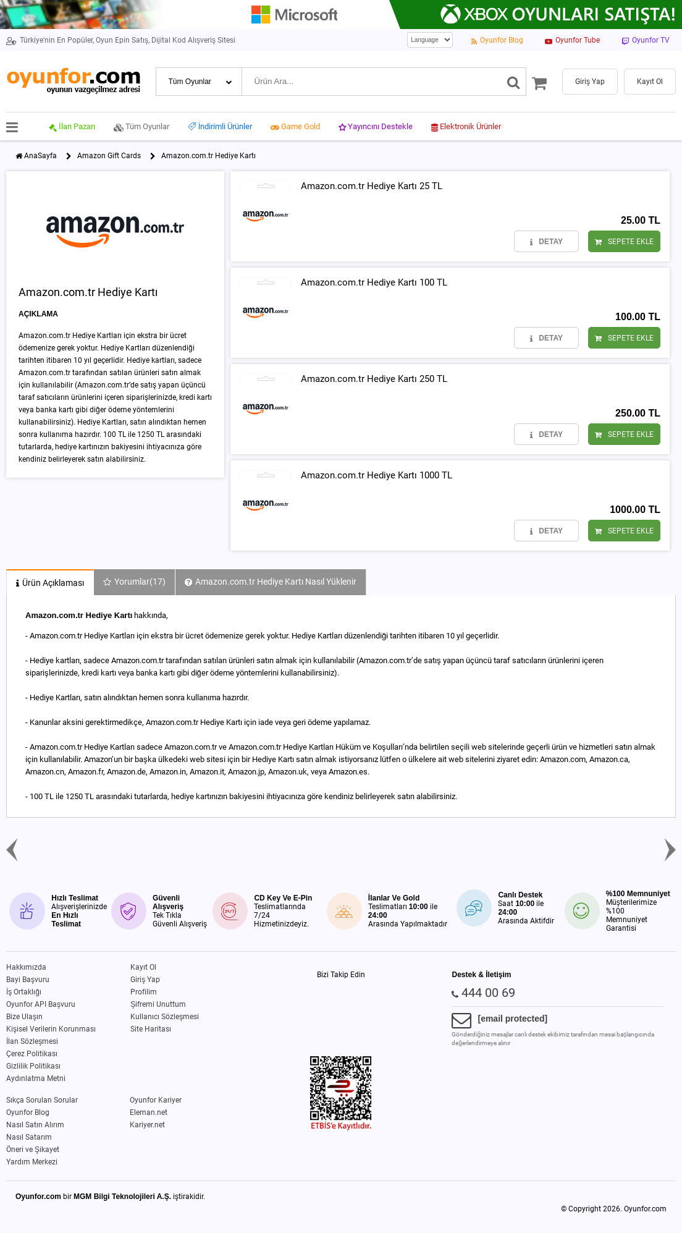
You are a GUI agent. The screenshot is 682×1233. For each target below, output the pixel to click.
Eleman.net (148, 1112)
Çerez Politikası (31, 1053)
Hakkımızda (26, 967)
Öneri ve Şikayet (32, 1149)
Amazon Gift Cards (109, 155)
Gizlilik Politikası (33, 1066)
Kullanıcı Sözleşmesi (164, 1016)
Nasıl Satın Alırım (35, 1125)
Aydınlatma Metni (35, 1078)
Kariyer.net (147, 1125)
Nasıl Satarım (29, 1137)
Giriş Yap (145, 979)
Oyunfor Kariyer (156, 1100)
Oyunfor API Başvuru (40, 1004)
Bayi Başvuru (27, 979)
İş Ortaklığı (23, 992)
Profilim (143, 992)
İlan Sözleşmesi (32, 1041)
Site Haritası (150, 1029)
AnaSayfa (40, 155)
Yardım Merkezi (31, 1162)
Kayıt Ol (143, 967)
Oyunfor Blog (27, 1112)
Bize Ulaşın (24, 1016)
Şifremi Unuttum (158, 1004)
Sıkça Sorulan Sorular (42, 1100)
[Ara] (513, 81)
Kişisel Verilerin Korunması (51, 1029)
